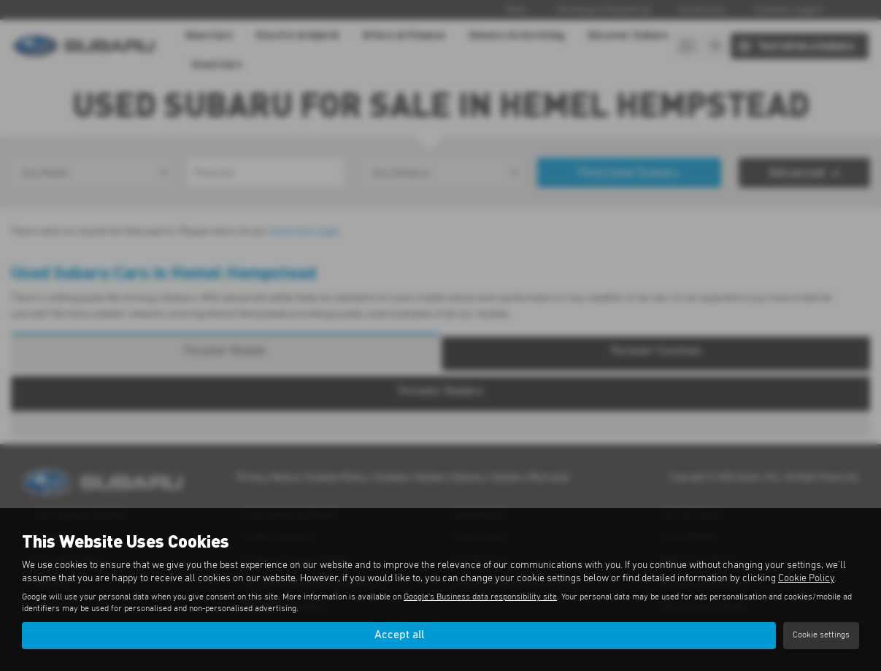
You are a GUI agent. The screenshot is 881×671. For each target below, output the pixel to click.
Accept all (399, 635)
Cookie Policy (806, 578)
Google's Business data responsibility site (480, 597)
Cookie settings (821, 635)
